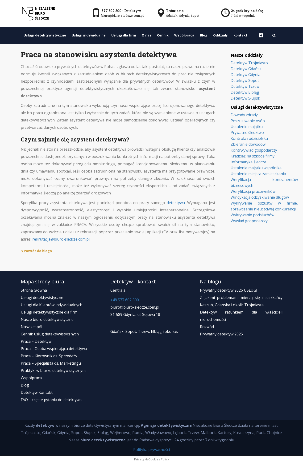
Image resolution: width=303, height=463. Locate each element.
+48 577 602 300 (124, 299)
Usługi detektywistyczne (45, 35)
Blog (204, 35)
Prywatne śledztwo (247, 132)
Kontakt (240, 35)
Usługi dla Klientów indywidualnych (51, 304)
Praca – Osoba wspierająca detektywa (54, 348)
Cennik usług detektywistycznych (50, 334)
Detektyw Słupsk (245, 98)
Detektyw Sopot (245, 80)
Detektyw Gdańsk (246, 68)
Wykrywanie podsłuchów (252, 214)
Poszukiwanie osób (248, 120)
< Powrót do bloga (36, 251)
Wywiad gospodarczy (249, 220)
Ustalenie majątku (247, 126)
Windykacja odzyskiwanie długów (260, 197)
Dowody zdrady (244, 114)
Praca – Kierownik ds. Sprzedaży (49, 355)
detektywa (176, 202)
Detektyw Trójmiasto (249, 62)
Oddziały (220, 35)
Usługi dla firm (123, 35)
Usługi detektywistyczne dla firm (49, 312)
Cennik (163, 35)
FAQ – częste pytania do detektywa (51, 399)
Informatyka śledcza (248, 162)
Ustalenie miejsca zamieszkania (258, 173)
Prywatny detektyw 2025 (221, 334)
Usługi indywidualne (89, 35)
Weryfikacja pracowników (253, 191)
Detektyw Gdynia (245, 74)
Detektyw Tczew (245, 86)
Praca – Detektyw (36, 341)
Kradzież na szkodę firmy (252, 156)
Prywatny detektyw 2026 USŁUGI (228, 290)
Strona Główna (34, 290)
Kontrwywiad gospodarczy (254, 150)
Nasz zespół (31, 326)
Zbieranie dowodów (248, 144)
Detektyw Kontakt (37, 392)
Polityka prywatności (151, 449)
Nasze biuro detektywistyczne (47, 319)
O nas (146, 35)
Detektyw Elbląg (245, 92)
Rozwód (207, 326)
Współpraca (184, 35)
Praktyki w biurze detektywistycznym (53, 370)
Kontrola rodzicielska (249, 138)
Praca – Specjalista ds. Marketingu (51, 363)
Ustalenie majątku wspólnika (256, 167)
